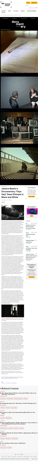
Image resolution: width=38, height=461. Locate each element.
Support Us (14, 456)
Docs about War (16, 428)
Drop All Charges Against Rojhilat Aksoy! (30, 234)
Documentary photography (18, 398)
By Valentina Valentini (3, 425)
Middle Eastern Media (4, 428)
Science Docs (8, 407)
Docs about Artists (3, 447)
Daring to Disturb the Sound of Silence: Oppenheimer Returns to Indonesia (20, 433)
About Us (9, 456)
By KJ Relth (2, 415)
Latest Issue (24, 18)
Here (32, 215)
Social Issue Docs (3, 398)
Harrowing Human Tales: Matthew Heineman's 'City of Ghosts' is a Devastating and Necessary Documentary (19, 423)
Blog (6, 456)
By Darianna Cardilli (3, 396)
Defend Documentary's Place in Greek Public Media (31, 248)
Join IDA (3, 12)
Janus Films (6, 373)
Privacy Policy (34, 458)
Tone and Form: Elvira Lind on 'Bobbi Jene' (14, 443)
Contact (35, 456)
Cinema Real (25, 398)
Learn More (31, 277)
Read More (29, 229)
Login (28, 2)
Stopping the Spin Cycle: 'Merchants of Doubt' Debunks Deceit (19, 403)
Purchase (33, 18)
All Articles (5, 18)
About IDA (4, 10)
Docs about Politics (14, 407)
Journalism (10, 428)
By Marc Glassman (3, 405)
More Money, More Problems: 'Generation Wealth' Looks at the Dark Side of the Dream (19, 393)
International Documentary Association (6, 4)
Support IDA (34, 2)
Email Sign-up (20, 456)
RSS (31, 456)
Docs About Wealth (10, 398)
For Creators (15, 10)
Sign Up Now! (31, 196)
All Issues (14, 18)
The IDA (2, 456)
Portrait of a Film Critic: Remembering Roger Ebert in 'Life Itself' (18, 413)
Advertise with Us (27, 456)
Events (9, 10)
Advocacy (23, 10)
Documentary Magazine (31, 10)
